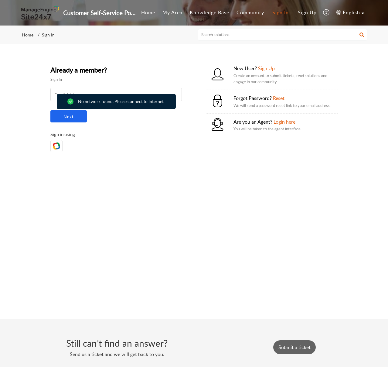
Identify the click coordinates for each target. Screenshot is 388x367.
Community (250, 12)
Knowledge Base (209, 12)
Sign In (280, 12)
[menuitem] (148, 13)
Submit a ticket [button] (294, 347)
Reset (278, 98)
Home (148, 12)
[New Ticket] (294, 347)
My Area (172, 12)
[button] (326, 13)
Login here (284, 121)
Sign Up (307, 12)
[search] (282, 34)
